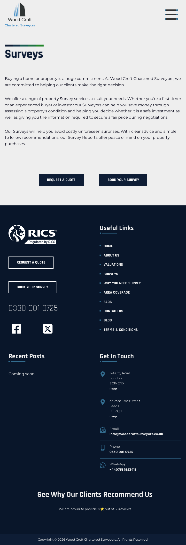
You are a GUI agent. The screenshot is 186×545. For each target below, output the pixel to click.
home (108, 246)
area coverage (117, 292)
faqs (108, 301)
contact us (113, 311)
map (113, 388)
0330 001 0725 (33, 308)
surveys (111, 274)
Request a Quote (61, 179)
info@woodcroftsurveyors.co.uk (136, 434)
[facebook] (16, 328)
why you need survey (122, 283)
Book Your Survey (123, 179)
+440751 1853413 (123, 469)
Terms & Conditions (121, 329)
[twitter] (47, 328)
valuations (113, 264)
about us (111, 255)
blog (108, 320)
